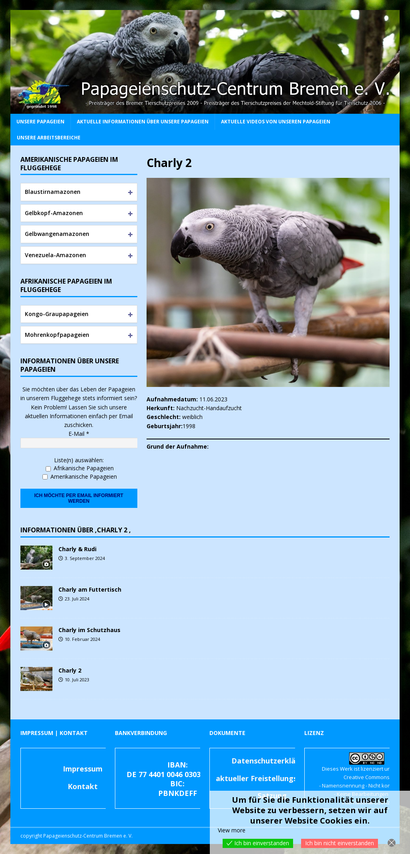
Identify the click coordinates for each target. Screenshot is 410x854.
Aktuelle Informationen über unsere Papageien (143, 121)
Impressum (82, 768)
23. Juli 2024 (77, 599)
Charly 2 (69, 670)
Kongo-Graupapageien (56, 314)
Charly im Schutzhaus (89, 630)
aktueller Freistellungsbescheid (272, 778)
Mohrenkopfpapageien (57, 334)
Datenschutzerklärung (271, 760)
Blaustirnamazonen (52, 191)
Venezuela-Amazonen (55, 255)
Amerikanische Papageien (79, 476)
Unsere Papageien (40, 121)
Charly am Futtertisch (89, 589)
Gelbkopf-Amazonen (54, 213)
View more (231, 830)
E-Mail (78, 433)
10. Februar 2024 (82, 639)
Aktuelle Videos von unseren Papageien (275, 121)
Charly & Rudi (77, 549)
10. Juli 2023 (77, 680)
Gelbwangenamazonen (57, 234)
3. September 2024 (85, 558)
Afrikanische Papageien (80, 468)
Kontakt (83, 786)
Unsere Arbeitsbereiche (48, 137)
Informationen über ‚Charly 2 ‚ (75, 530)
